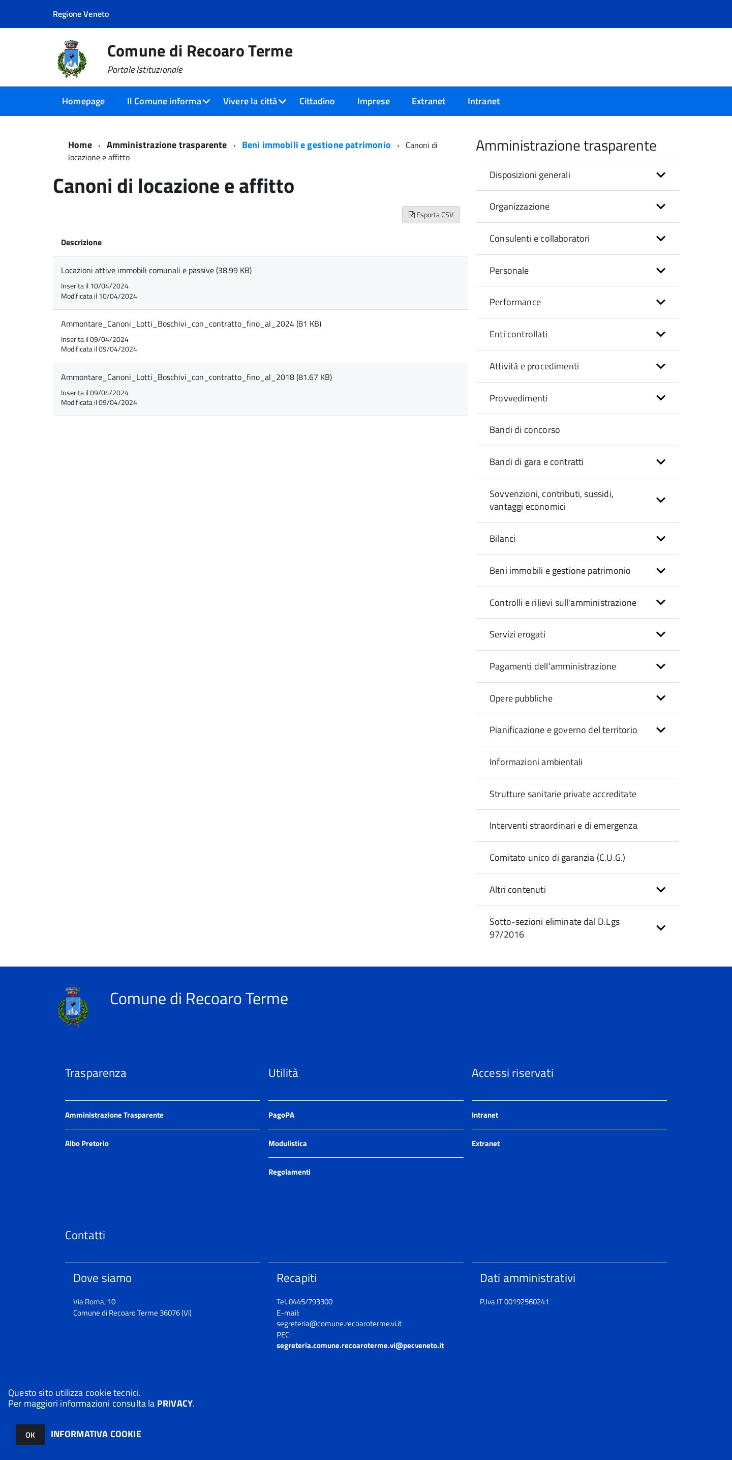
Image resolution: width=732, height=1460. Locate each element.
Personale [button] (509, 270)
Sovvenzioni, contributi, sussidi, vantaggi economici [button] (552, 500)
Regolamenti (289, 1172)
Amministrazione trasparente (167, 145)
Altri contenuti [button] (518, 889)
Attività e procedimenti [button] (534, 366)
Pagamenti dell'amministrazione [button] (553, 666)
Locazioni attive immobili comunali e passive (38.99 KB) (156, 270)
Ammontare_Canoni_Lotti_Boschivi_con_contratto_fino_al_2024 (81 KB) (191, 323)
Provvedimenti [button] (518, 398)
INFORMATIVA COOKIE (96, 1434)
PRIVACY (175, 1403)
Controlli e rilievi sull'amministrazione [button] (563, 602)
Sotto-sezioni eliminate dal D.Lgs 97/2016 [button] (555, 928)
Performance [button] (515, 302)
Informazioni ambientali (536, 762)
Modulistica (287, 1143)
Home (80, 145)
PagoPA (281, 1115)
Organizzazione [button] (520, 206)
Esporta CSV (431, 214)
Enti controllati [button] (518, 334)
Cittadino (317, 101)
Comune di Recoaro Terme (200, 58)
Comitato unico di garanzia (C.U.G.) (557, 857)
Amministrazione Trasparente (114, 1115)
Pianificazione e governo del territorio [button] (563, 730)
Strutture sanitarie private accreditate (563, 794)
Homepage (83, 101)
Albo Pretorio (87, 1143)
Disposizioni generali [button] (530, 175)
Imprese (373, 101)
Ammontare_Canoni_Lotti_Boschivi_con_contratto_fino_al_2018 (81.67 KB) (196, 377)
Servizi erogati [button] (517, 634)
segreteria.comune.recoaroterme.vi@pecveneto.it (360, 1345)
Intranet (484, 101)
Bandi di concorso (525, 429)
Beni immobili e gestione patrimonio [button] (560, 570)
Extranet (428, 101)
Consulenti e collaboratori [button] (540, 238)
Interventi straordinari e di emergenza (563, 825)
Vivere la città (250, 101)
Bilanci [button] (502, 538)
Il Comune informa (164, 101)
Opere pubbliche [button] (521, 698)
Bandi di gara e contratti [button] (537, 462)
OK (30, 1435)
